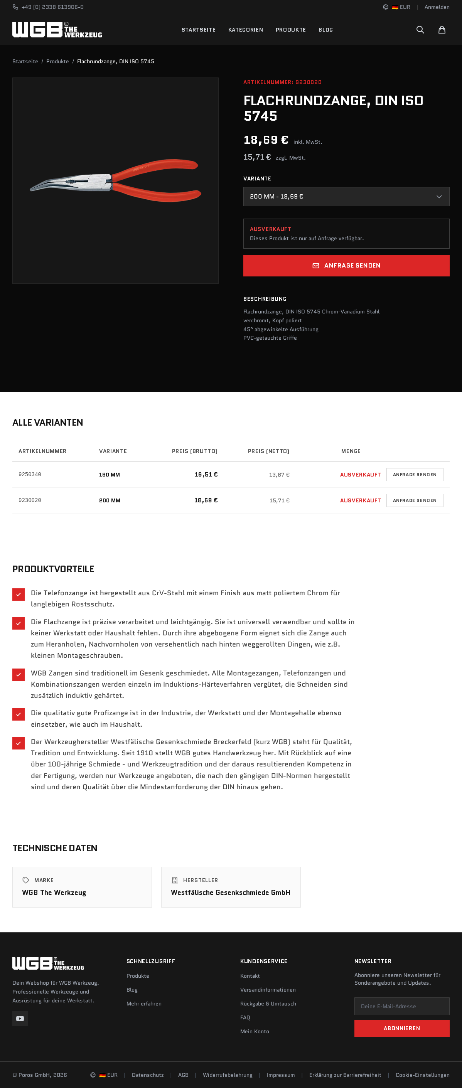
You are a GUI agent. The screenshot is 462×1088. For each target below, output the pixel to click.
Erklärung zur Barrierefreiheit (345, 1075)
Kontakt (250, 976)
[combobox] (346, 196)
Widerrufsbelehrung (228, 1075)
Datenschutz (148, 1075)
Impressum (281, 1075)
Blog (326, 30)
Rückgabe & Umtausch (268, 1003)
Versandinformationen (268, 990)
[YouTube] (20, 1018)
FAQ (245, 1017)
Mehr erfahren (144, 1003)
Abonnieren (402, 1028)
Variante (257, 178)
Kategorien (245, 30)
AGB (183, 1075)
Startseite (199, 30)
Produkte (291, 30)
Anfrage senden (346, 265)
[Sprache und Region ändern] (396, 7)
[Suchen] (420, 29)
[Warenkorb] (442, 29)
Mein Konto (254, 1031)
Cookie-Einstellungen (423, 1075)
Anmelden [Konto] (437, 7)
